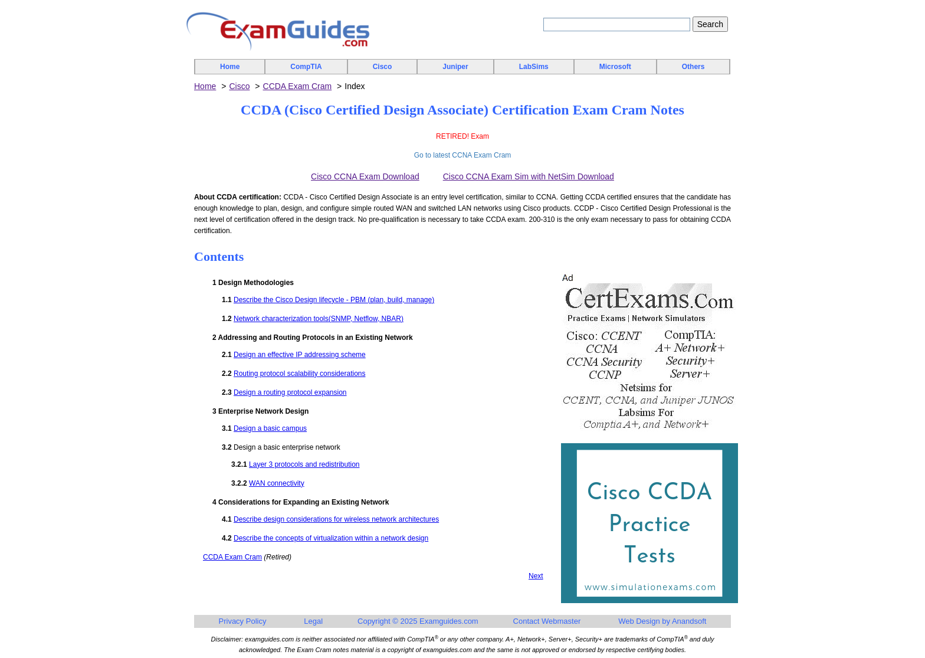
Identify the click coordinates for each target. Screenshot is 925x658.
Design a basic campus (270, 428)
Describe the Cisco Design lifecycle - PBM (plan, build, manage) (334, 300)
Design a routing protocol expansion (290, 392)
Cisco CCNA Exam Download (365, 176)
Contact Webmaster (547, 621)
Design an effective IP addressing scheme (300, 355)
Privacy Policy (243, 621)
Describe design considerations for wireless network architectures (336, 519)
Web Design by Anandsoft (662, 621)
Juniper (455, 67)
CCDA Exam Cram (297, 86)
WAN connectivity (276, 483)
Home (230, 67)
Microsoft (615, 67)
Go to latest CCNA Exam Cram (462, 155)
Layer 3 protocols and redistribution (304, 464)
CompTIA (306, 67)
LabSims (534, 67)
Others (693, 67)
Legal (313, 621)
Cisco (382, 67)
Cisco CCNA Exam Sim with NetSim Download (528, 176)
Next (536, 576)
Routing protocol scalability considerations (299, 373)
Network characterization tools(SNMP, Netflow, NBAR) (319, 319)
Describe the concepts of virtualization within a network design (331, 538)
